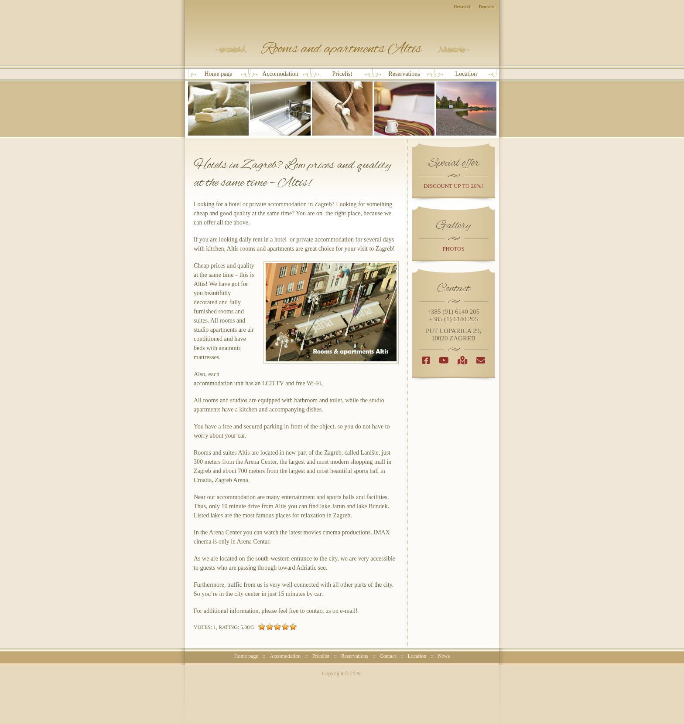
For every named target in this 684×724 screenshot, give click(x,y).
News (444, 656)
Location (466, 103)
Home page (218, 103)
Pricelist (342, 103)
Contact (388, 656)
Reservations (404, 103)
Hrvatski (462, 6)
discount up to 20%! (453, 186)
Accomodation (280, 103)
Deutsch (486, 6)
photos (453, 248)
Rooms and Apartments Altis (342, 48)
